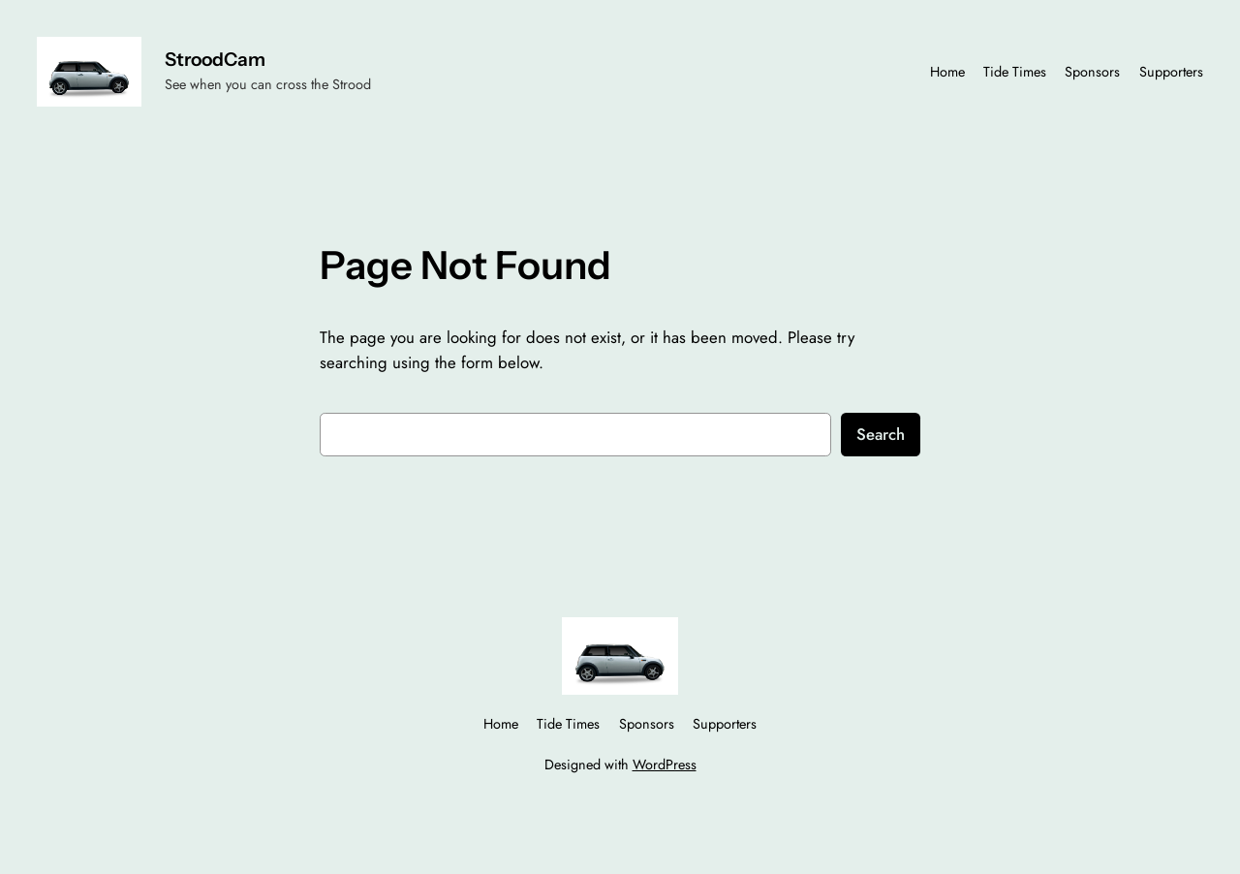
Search (880, 434)
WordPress (665, 764)
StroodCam (215, 59)
